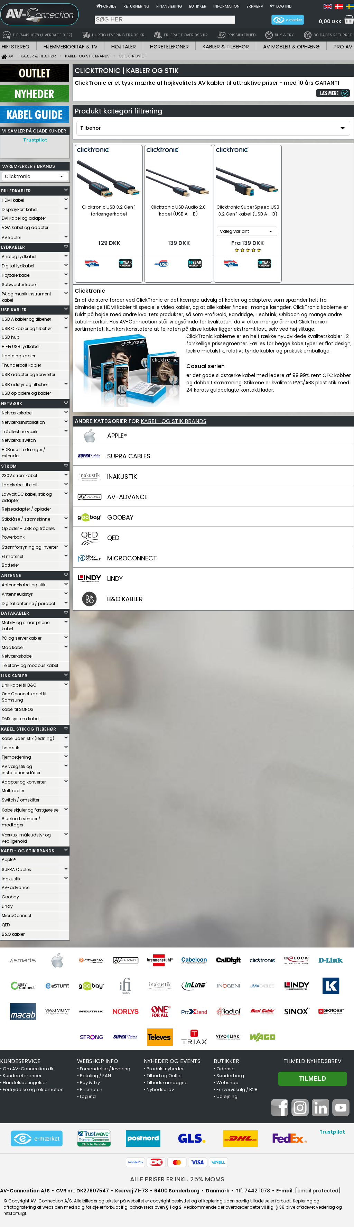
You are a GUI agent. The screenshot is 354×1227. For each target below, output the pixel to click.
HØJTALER (123, 46)
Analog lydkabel (19, 256)
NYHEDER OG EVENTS (172, 1061)
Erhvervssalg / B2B (237, 1089)
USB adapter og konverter (28, 374)
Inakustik (11, 879)
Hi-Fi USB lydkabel (20, 346)
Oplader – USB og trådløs (28, 528)
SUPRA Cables (16, 869)
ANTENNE (11, 575)
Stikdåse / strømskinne (26, 519)
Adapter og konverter (24, 782)
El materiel (12, 556)
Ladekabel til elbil (19, 485)
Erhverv (254, 6)
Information (226, 6)
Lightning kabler (18, 356)
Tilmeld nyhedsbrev (312, 1061)
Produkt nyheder (165, 1068)
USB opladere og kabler (26, 393)
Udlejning (226, 1096)
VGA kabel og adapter (25, 227)
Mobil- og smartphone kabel (25, 626)
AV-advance (15, 887)
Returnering (136, 6)
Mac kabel (13, 647)
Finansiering (169, 6)
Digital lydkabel (18, 266)
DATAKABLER (15, 613)
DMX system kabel (20, 719)
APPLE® (117, 424)
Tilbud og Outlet (164, 1075)
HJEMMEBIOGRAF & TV (70, 46)
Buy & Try (90, 1082)
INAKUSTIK (122, 464)
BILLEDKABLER (16, 191)
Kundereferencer (22, 1075)
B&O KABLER (125, 587)
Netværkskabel (17, 413)
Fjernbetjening (16, 757)
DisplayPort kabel (19, 209)
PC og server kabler (21, 638)
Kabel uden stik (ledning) (28, 738)
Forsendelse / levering (105, 1068)
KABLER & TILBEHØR (226, 46)
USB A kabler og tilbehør (26, 319)
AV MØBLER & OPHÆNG (291, 46)
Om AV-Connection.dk (28, 1068)
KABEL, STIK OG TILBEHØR (28, 729)
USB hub (10, 337)
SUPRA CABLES (128, 444)
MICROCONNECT (132, 546)
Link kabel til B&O (19, 685)
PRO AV (343, 46)
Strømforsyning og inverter (30, 547)
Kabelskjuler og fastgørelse (30, 810)
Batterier (10, 565)
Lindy (7, 906)
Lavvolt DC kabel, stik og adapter (27, 497)
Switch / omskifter (20, 800)
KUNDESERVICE (20, 1061)
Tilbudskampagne (167, 1082)
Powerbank (13, 537)
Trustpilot (35, 140)
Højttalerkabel (16, 275)
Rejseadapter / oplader (26, 509)
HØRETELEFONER (169, 46)
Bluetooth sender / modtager (21, 822)
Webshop (227, 1082)
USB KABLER (14, 310)
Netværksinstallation (23, 422)
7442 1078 (257, 1190)
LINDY (115, 566)
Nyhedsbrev (160, 1089)
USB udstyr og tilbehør (25, 384)
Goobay (10, 897)
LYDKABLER (13, 247)
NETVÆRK (11, 403)
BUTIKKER (226, 1061)
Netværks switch (19, 440)
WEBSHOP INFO (97, 1061)
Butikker (197, 6)
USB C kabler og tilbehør (27, 328)
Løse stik (10, 748)
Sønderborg (230, 1075)
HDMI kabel (13, 200)
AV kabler (11, 237)
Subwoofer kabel (19, 284)
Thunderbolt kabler (21, 365)
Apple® (9, 859)
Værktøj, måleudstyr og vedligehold (26, 838)
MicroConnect (16, 915)
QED (6, 925)
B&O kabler (13, 934)
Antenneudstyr (17, 594)
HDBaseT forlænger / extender (23, 453)
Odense (225, 1068)
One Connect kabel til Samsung (24, 697)
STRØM (9, 466)
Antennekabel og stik (23, 585)
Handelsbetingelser (25, 1082)
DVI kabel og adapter (24, 218)
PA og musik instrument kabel (26, 297)
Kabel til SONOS (18, 709)
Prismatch (91, 1089)
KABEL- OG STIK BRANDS (27, 851)
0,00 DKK (330, 21)
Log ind (283, 6)
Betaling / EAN (95, 1075)
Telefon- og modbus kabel (30, 665)
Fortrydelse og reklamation (33, 1089)
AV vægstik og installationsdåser (21, 769)
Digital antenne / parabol (28, 603)
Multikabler (13, 791)
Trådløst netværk (19, 431)
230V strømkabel (19, 475)
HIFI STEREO (15, 46)
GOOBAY (120, 505)
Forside (109, 6)
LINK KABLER (14, 676)
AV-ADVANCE (127, 485)
